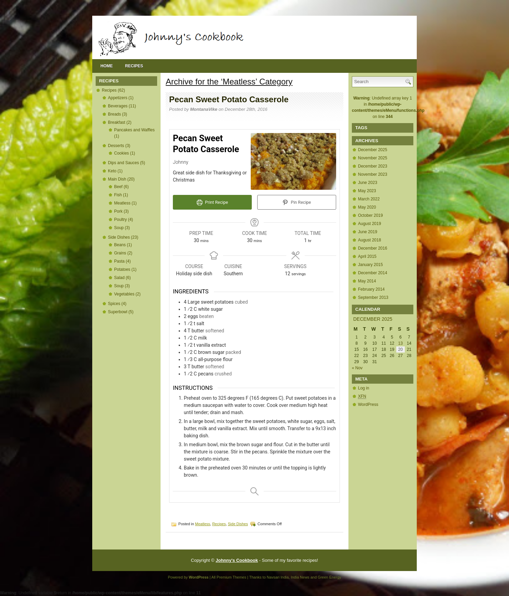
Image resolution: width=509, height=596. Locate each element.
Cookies (121, 153)
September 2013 (373, 297)
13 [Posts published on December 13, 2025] (400, 343)
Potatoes (122, 269)
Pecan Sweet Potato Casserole (228, 99)
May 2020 (367, 207)
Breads (114, 114)
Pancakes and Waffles (134, 130)
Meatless (122, 203)
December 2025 (372, 149)
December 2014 (372, 272)
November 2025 (372, 158)
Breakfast (116, 122)
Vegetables (124, 294)
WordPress (368, 404)
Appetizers (117, 97)
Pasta (119, 261)
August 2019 (369, 223)
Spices (114, 303)
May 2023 (367, 190)
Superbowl (117, 311)
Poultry (120, 219)
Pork (118, 211)
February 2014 (371, 289)
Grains (120, 253)
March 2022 (369, 199)
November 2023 (372, 174)
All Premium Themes (228, 577)
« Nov (357, 368)
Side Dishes (119, 237)
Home (106, 66)
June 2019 (367, 231)
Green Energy (329, 577)
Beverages (117, 106)
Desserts (116, 145)
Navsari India (278, 577)
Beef (118, 186)
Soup (119, 227)
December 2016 (372, 248)
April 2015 (367, 256)
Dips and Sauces (123, 162)
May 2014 (367, 281)
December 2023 (372, 166)
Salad (119, 277)
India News (300, 577)
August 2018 (369, 240)
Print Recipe (212, 202)
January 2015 (370, 264)
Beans (120, 244)
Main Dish (117, 179)
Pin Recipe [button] (297, 202)
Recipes (134, 66)
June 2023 (367, 182)
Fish (118, 195)
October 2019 (370, 215)
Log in (363, 388)
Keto (112, 171)
